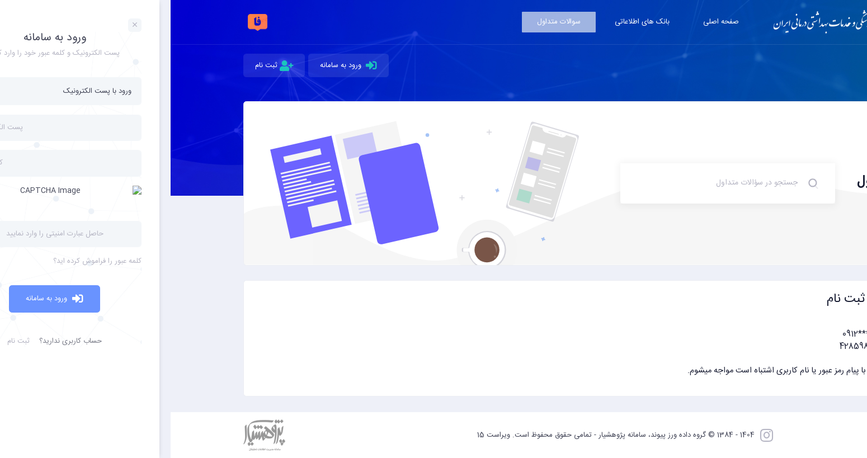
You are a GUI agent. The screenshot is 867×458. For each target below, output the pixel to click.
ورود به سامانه (178, 65)
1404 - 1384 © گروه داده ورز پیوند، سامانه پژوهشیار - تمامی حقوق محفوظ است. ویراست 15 (445, 435)
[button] (433, 354)
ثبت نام (103, 65)
